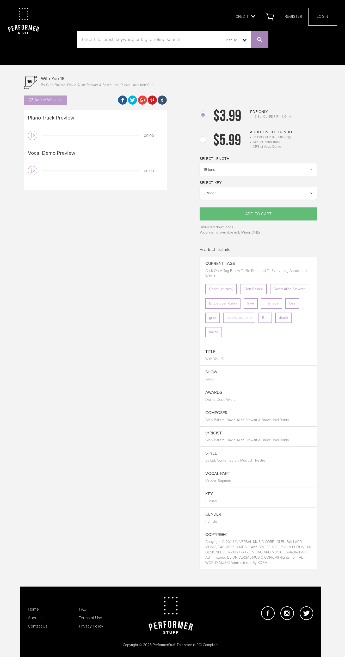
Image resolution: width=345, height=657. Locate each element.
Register (293, 17)
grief (212, 318)
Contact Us (37, 626)
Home (33, 609)
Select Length (215, 159)
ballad (213, 332)
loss (292, 303)
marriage (271, 303)
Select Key (210, 183)
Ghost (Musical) (221, 289)
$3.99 (227, 117)
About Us (36, 618)
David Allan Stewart (289, 289)
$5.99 (227, 141)
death (283, 318)
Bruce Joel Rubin (223, 303)
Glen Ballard (253, 289)
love (250, 303)
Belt (265, 318)
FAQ (83, 609)
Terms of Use (90, 618)
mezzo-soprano (239, 318)
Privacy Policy (91, 626)
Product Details (215, 249)
